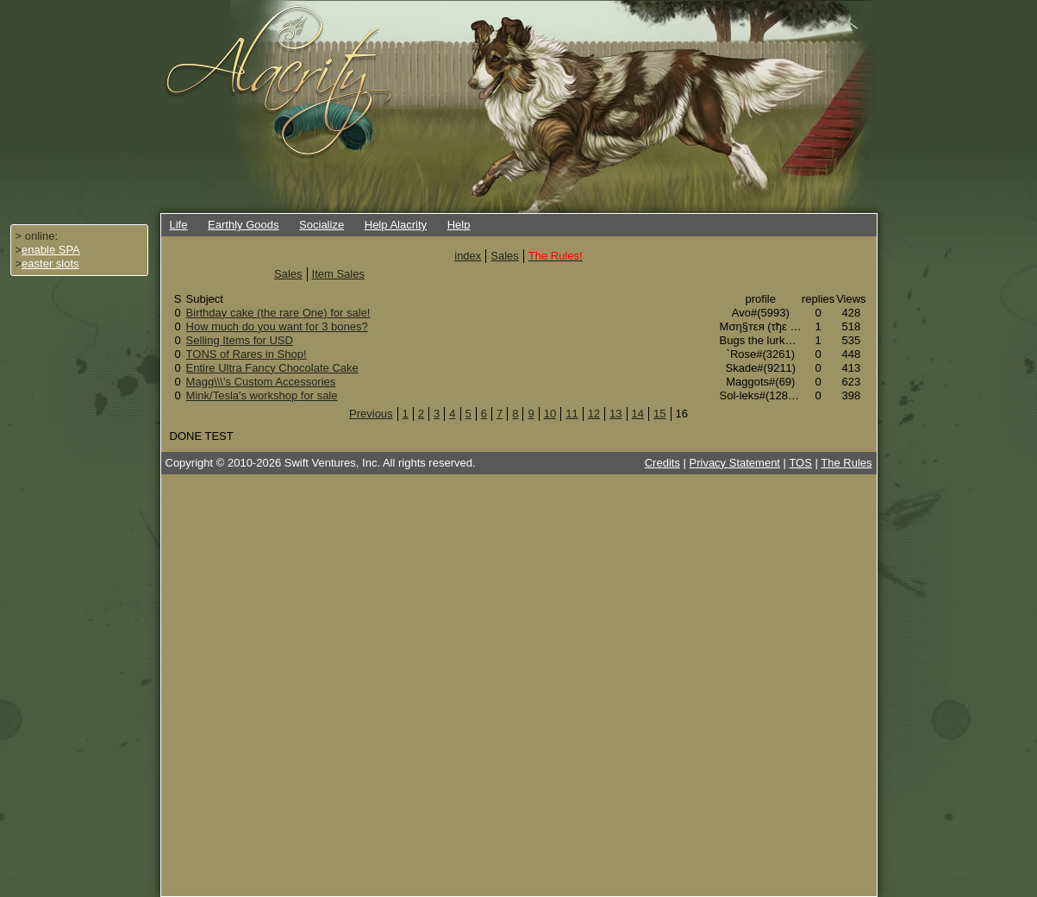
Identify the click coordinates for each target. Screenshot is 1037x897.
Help (459, 224)
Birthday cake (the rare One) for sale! (278, 312)
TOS (800, 462)
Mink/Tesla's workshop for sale (262, 395)
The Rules (846, 462)
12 (594, 413)
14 (638, 413)
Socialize (321, 224)
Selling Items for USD (239, 340)
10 (550, 413)
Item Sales (338, 273)
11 (571, 413)
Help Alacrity (396, 224)
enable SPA (51, 249)
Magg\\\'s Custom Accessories (261, 381)
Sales (504, 255)
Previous (371, 413)
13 (615, 413)
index (467, 255)
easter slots (50, 263)
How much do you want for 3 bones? (277, 326)
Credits (662, 462)
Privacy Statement (735, 462)
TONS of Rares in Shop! (246, 354)
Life (179, 224)
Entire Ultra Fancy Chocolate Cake (272, 367)
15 (659, 413)
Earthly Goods (243, 224)
